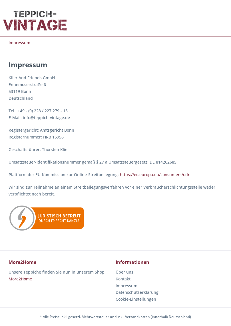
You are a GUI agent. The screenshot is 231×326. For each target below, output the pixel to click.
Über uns (124, 272)
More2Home (20, 279)
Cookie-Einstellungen (136, 299)
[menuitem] (19, 42)
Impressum (126, 285)
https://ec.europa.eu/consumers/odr (155, 174)
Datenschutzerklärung (137, 292)
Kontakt (123, 279)
